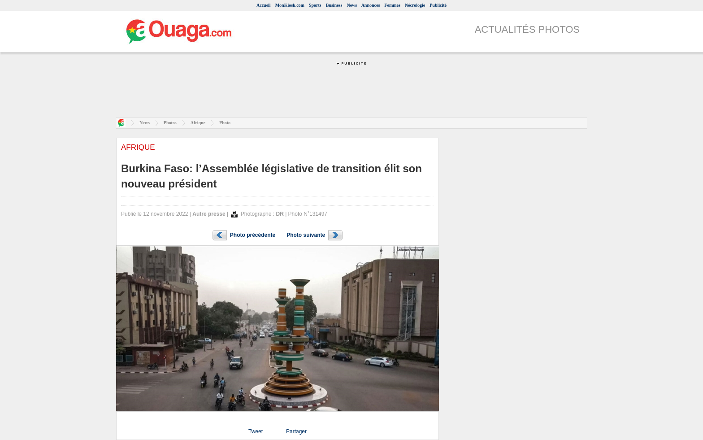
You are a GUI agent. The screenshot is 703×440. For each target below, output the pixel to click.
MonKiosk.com (289, 5)
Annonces (370, 5)
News (352, 5)
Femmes (392, 5)
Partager (296, 431)
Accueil (263, 5)
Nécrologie (415, 5)
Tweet (255, 431)
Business (334, 5)
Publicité (438, 5)
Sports (315, 5)
